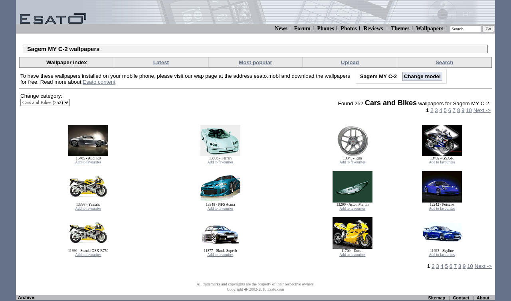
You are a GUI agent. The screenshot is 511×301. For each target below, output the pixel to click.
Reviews (373, 28)
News (281, 28)
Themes (400, 28)
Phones (325, 28)
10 (469, 110)
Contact (461, 297)
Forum (302, 28)
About (483, 297)
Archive (26, 297)
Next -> (482, 110)
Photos (349, 28)
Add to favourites (88, 162)
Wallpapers (429, 28)
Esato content (99, 82)
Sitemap (436, 297)
